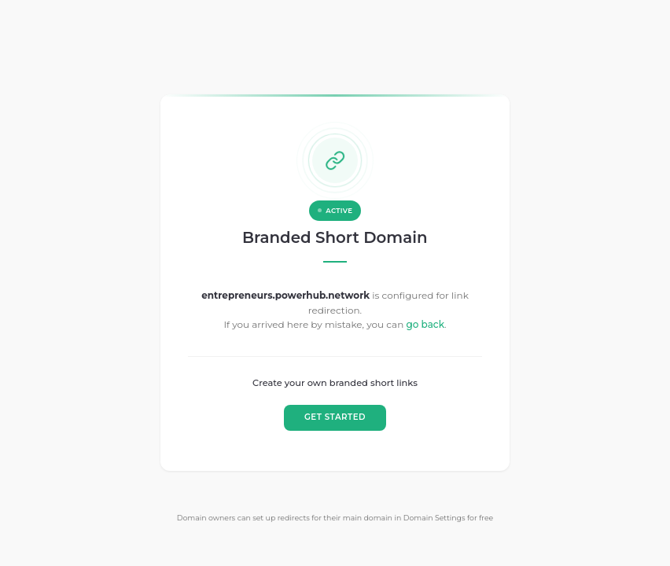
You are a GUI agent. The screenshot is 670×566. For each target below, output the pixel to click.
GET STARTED (335, 418)
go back (425, 325)
